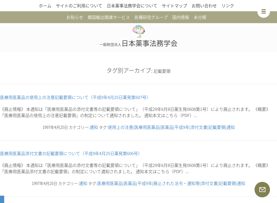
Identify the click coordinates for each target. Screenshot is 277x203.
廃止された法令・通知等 (176, 183)
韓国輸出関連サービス (109, 17)
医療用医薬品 (147, 127)
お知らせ (74, 17)
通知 (94, 127)
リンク (227, 6)
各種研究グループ (151, 17)
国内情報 (180, 17)
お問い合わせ (204, 6)
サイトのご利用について (79, 6)
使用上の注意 (120, 127)
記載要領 (216, 127)
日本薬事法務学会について (132, 6)
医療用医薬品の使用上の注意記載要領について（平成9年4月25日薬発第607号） (75, 97)
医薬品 (167, 127)
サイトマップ (174, 6)
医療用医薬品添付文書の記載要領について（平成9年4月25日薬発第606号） (71, 153)
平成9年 (181, 127)
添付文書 (198, 127)
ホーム (45, 6)
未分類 (200, 17)
